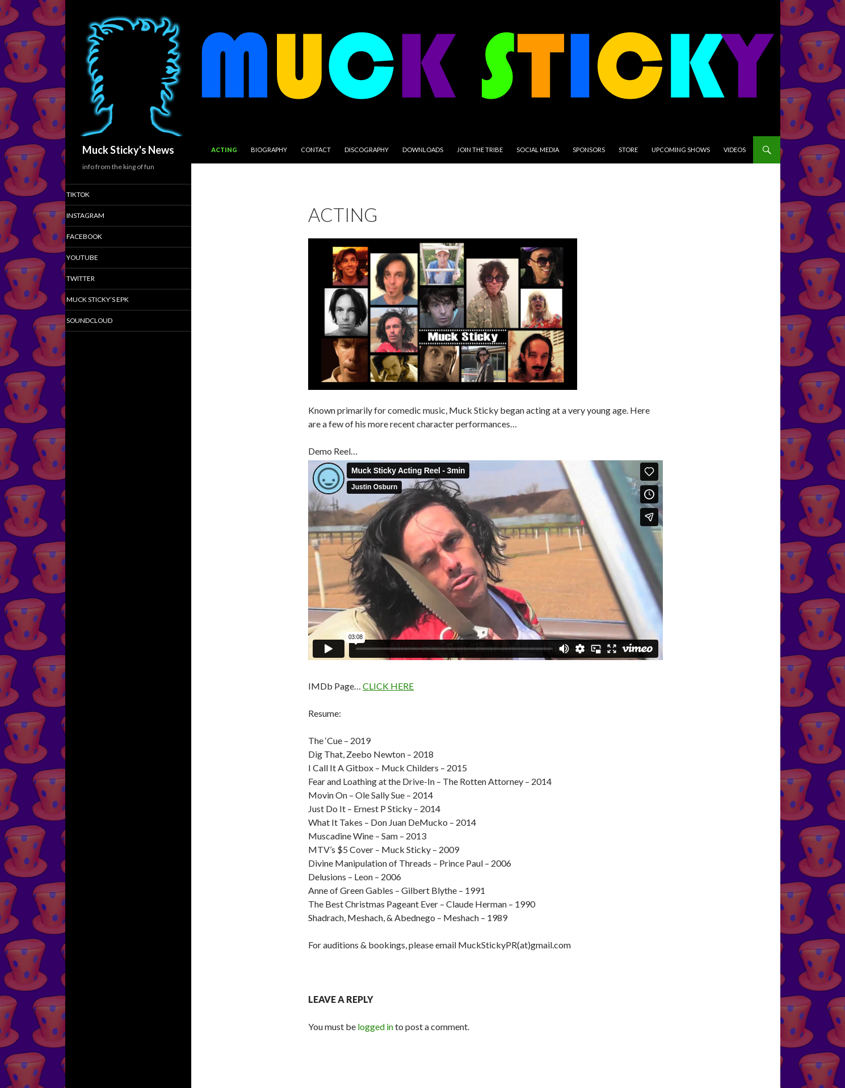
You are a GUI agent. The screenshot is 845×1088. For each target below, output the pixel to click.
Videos (735, 149)
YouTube (97, 258)
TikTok (93, 194)
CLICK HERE (388, 685)
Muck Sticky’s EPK (111, 301)
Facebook (99, 237)
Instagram (100, 216)
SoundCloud (104, 322)
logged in (375, 1026)
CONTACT (316, 149)
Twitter (96, 279)
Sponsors (589, 149)
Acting (224, 149)
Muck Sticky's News (128, 150)
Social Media (537, 149)
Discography (366, 149)
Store (628, 149)
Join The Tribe (480, 149)
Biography (269, 149)
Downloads (422, 149)
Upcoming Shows (680, 149)
